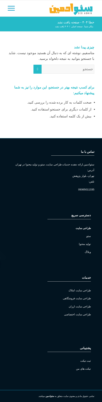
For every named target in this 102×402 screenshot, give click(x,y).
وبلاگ (88, 251)
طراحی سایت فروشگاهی (77, 298)
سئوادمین (49, 396)
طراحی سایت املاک (80, 290)
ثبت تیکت (85, 360)
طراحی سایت (83, 228)
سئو (88, 236)
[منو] (12, 8)
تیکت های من (83, 368)
